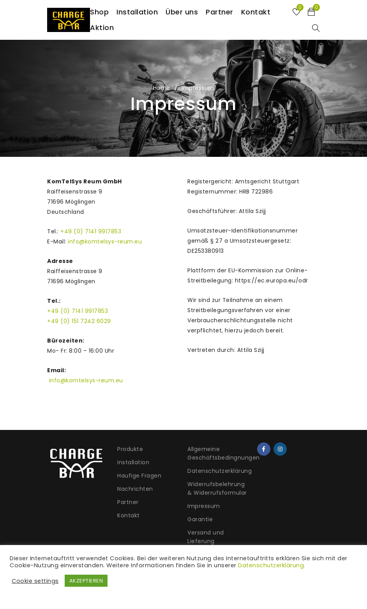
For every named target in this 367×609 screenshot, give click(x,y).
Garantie (200, 519)
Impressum (203, 506)
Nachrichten (135, 489)
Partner (128, 502)
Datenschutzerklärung (219, 471)
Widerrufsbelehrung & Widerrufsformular (217, 488)
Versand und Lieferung (205, 537)
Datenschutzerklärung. (271, 565)
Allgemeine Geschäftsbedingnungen (223, 453)
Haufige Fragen (139, 475)
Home (161, 88)
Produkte (130, 449)
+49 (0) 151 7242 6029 (79, 321)
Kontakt (128, 515)
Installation (133, 462)
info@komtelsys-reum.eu (105, 241)
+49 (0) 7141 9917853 (90, 231)
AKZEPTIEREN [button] (86, 580)
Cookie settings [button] (35, 580)
